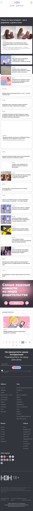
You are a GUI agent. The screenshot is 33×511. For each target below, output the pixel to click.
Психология (20, 402)
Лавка (12, 6)
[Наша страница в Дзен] (2, 460)
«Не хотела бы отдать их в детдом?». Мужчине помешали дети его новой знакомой (21, 241)
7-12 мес (3, 429)
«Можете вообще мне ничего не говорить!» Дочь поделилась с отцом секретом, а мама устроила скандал (20, 220)
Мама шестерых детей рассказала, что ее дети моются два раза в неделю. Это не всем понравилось (21, 176)
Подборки (3, 404)
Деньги (18, 397)
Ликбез (3, 258)
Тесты (2, 409)
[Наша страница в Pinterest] (7, 460)
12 (16, 345)
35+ (17, 392)
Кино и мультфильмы (22, 406)
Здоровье (19, 399)
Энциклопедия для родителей (24, 387)
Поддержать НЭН (27, 439)
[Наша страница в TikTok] (4, 460)
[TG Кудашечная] (4, 457)
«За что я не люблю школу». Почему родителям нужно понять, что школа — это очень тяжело (15, 200)
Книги (18, 409)
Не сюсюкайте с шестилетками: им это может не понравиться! (14, 189)
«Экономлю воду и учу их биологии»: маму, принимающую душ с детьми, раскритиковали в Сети (15, 44)
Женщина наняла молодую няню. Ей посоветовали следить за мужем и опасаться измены (16, 157)
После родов (4, 397)
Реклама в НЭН (27, 429)
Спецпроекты (26, 431)
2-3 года (3, 434)
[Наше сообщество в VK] (10, 457)
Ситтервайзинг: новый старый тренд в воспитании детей (16, 275)
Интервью (3, 406)
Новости (13, 67)
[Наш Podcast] (13, 460)
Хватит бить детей (21, 418)
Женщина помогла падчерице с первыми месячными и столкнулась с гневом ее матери (21, 60)
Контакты (25, 441)
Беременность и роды (6, 395)
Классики (19, 414)
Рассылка (19, 6)
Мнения (4, 41)
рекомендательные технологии (16, 506)
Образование (20, 404)
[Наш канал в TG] (2, 457)
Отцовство (4, 88)
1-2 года (3, 431)
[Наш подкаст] (2, 463)
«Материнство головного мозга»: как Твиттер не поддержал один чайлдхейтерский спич (21, 81)
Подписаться (16, 367)
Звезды (18, 411)
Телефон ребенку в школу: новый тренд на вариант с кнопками (14, 332)
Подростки (3, 441)
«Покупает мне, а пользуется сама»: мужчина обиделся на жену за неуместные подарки (14, 105)
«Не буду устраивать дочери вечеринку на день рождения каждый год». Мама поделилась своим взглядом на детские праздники (15, 116)
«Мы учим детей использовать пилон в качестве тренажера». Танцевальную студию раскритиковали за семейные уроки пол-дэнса (20, 251)
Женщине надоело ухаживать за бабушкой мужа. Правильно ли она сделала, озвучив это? (16, 138)
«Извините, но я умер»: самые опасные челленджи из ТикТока (20, 229)
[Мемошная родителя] (7, 457)
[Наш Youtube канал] (10, 460)
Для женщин (4, 399)
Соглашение (26, 443)
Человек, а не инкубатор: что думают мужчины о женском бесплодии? (20, 166)
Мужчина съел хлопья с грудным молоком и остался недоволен (21, 208)
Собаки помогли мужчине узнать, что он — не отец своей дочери (16, 94)
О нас (24, 427)
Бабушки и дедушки (22, 395)
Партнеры (3, 411)
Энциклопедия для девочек (24, 416)
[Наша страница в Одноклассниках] (13, 457)
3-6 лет (2, 436)
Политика (25, 448)
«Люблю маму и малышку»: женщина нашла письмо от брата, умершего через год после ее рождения (21, 71)
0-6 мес (3, 427)
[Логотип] (17, 2)
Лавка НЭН (26, 436)
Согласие (25, 446)
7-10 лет (3, 439)
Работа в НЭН (26, 434)
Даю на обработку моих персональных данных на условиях (16, 371)
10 (29, 342)
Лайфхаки (3, 390)
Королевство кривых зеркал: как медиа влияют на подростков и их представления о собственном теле (16, 263)
